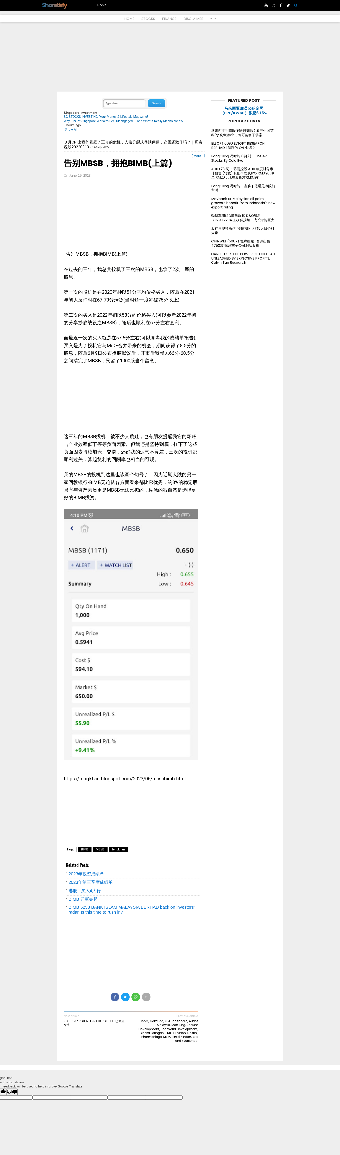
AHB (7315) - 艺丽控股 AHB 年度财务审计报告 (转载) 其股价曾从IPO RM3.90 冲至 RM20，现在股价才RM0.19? (242, 173)
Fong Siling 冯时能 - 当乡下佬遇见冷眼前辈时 (243, 188)
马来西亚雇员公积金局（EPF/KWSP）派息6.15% (243, 111)
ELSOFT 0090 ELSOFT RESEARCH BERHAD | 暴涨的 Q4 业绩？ (238, 145)
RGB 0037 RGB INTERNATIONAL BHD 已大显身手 (94, 1023)
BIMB (84, 849)
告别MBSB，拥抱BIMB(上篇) (118, 163)
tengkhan (118, 849)
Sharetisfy (54, 5)
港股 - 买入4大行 (85, 890)
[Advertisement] (170, 57)
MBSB (100, 849)
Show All (71, 129)
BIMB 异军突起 (83, 899)
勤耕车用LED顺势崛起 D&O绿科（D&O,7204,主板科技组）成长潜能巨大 (242, 218)
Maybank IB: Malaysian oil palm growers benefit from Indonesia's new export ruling (243, 203)
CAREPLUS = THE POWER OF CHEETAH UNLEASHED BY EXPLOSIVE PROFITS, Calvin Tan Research (243, 258)
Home (101, 5)
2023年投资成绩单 (86, 873)
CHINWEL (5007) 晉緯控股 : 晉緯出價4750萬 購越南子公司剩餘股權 (240, 243)
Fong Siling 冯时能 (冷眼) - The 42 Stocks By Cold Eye (239, 158)
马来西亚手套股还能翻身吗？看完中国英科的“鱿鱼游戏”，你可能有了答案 (242, 132)
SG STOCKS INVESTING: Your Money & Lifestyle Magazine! (106, 117)
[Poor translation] (12, 1092)
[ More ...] (198, 156)
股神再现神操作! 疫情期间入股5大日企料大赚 (242, 230)
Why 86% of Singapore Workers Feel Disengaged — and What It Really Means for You (124, 121)
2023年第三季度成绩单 (91, 882)
